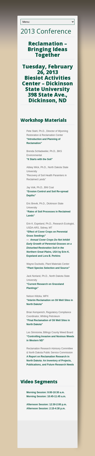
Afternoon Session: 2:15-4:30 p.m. (45, 408)
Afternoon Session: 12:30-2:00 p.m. (46, 404)
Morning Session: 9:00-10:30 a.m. (45, 392)
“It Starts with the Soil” (39, 159)
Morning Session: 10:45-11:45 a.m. (46, 396)
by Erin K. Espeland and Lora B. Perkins (49, 247)
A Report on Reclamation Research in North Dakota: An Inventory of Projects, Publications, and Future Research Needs (50, 360)
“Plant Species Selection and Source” (48, 268)
